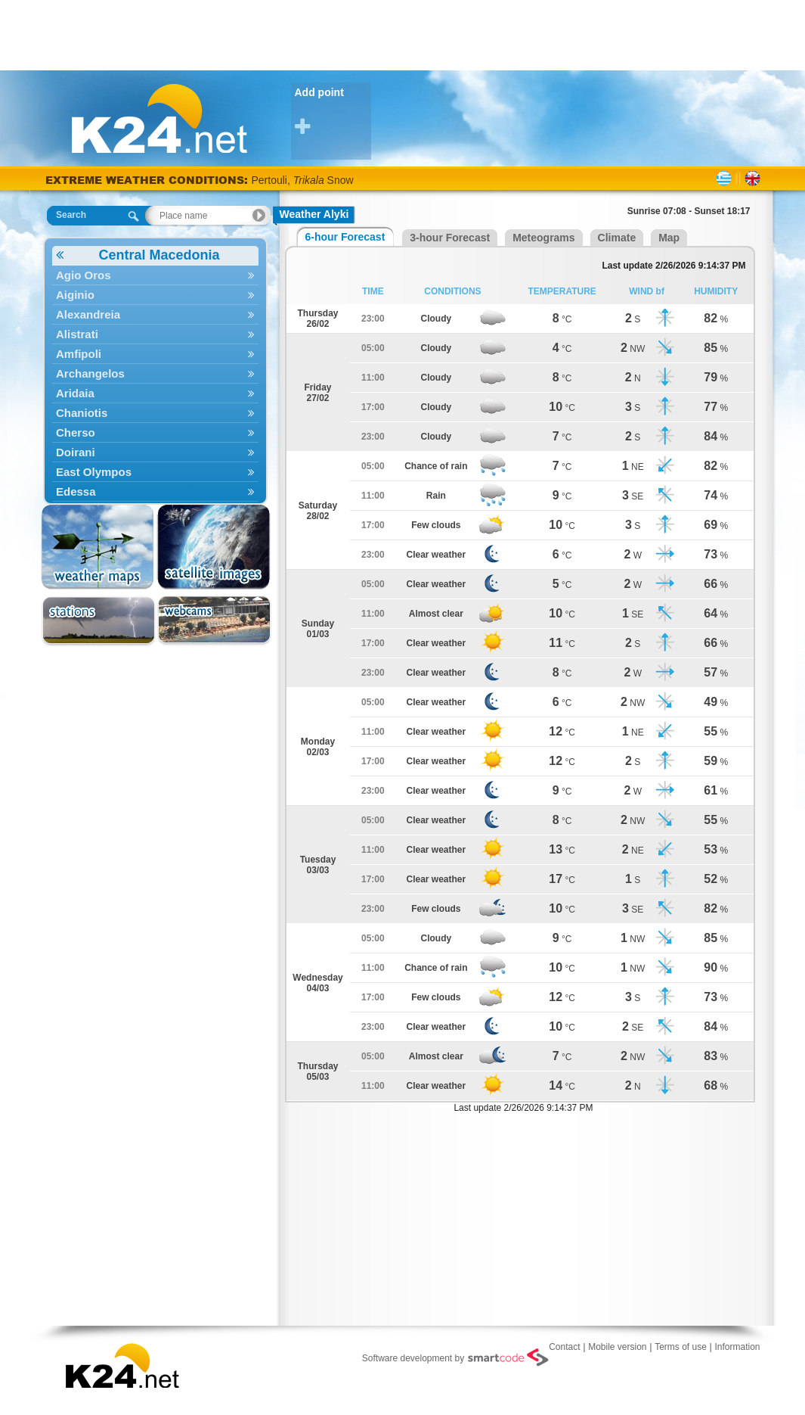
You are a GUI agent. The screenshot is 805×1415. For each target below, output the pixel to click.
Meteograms (543, 238)
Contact (564, 1347)
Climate (617, 238)
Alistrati (155, 334)
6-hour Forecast (345, 237)
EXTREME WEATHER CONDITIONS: (148, 180)
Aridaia (155, 393)
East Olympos (155, 471)
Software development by (455, 1357)
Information (737, 1347)
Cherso (155, 432)
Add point (333, 111)
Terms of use (681, 1347)
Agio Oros (155, 275)
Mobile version (617, 1347)
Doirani (155, 452)
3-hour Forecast (450, 238)
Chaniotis (155, 412)
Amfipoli (155, 353)
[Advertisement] (402, 34)
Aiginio (155, 294)
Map (669, 238)
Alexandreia (155, 314)
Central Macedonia (138, 255)
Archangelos (155, 373)
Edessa (155, 491)
